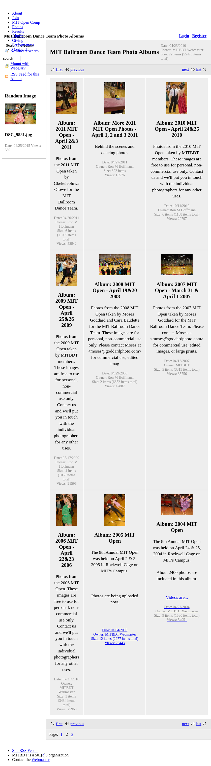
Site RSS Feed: (25, 750)
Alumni (18, 36)
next (185, 69)
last (198, 69)
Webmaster (41, 759)
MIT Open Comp (26, 22)
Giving (17, 40)
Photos (17, 27)
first (59, 69)
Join (15, 18)
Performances (23, 45)
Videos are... (177, 597)
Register (199, 35)
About (17, 13)
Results (18, 31)
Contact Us (21, 49)
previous (77, 69)
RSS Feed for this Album (24, 76)
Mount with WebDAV (19, 65)
